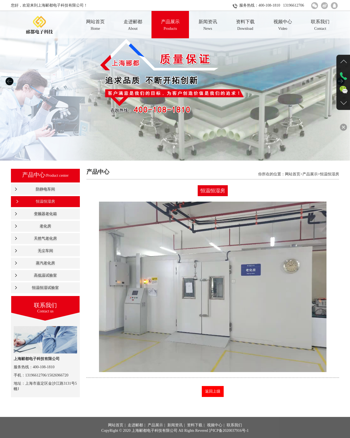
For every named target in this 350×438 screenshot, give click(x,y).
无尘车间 (45, 251)
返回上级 (212, 391)
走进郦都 (135, 433)
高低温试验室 (45, 275)
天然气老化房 (45, 238)
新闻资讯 (175, 433)
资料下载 (194, 433)
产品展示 (155, 433)
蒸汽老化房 (45, 263)
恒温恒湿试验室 (45, 288)
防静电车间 (45, 189)
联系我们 (234, 433)
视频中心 (214, 433)
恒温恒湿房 (45, 201)
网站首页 (115, 433)
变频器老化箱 (45, 214)
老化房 (45, 226)
